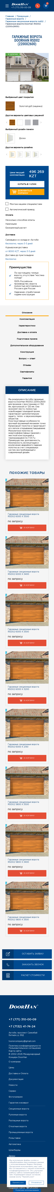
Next (40, 122)
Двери (12, 1156)
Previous (6, 122)
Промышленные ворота (21, 1132)
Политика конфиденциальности (25, 1046)
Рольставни (14, 1138)
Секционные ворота (19, 1109)
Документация (16, 1079)
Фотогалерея (15, 1097)
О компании (14, 1062)
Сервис (12, 1091)
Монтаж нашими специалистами (26, 204)
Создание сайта (23, 1188)
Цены (11, 1068)
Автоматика (15, 1144)
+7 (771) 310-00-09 (21, 7)
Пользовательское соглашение (25, 1048)
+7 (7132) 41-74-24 (22, 1026)
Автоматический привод (22, 210)
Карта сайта (15, 1051)
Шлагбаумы (14, 1150)
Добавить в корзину (22, 191)
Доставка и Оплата (18, 1073)
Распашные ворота (18, 1121)
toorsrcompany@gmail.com (22, 1041)
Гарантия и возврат (19, 1103)
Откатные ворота (18, 1126)
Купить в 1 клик (27, 184)
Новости (13, 1085)
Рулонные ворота (18, 1115)
